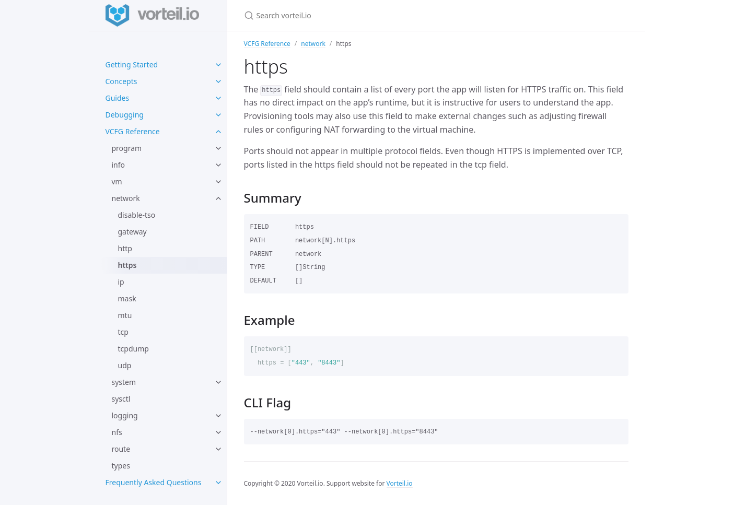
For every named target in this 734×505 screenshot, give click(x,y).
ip (121, 282)
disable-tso (137, 215)
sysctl (121, 399)
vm (117, 181)
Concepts (121, 81)
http (125, 248)
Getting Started (132, 64)
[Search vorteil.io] (367, 15)
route (121, 449)
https (127, 265)
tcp (123, 332)
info (118, 165)
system (124, 382)
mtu (125, 315)
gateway (132, 232)
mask (127, 298)
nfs (117, 432)
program (127, 148)
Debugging (125, 115)
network (126, 198)
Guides (118, 98)
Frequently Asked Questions (154, 482)
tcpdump (133, 349)
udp (125, 365)
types (121, 466)
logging (125, 415)
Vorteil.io (400, 483)
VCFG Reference (133, 131)
